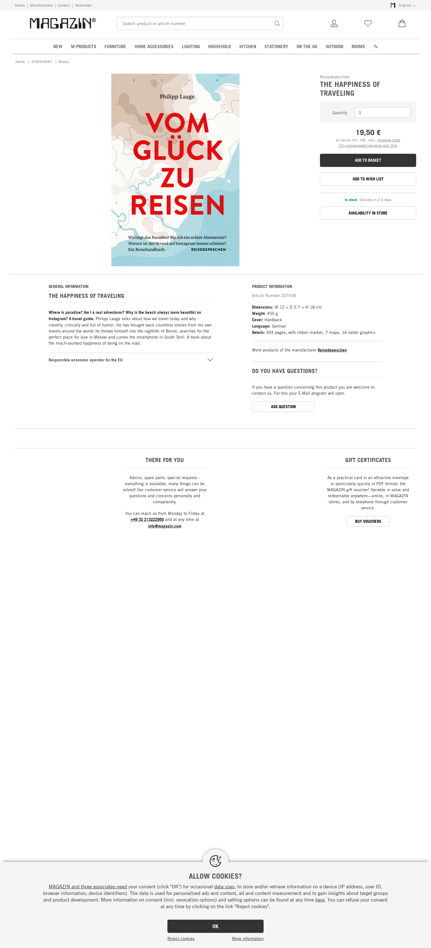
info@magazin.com (164, 526)
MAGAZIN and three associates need (88, 886)
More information (248, 938)
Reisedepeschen (332, 350)
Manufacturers (41, 5)
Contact (64, 5)
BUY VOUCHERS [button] (368, 521)
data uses (224, 886)
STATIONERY (42, 61)
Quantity (339, 112)
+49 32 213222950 (147, 519)
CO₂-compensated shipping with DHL (368, 145)
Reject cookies (181, 938)
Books (64, 61)
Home (20, 61)
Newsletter (83, 5)
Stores (20, 5)
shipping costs (388, 140)
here (320, 900)
